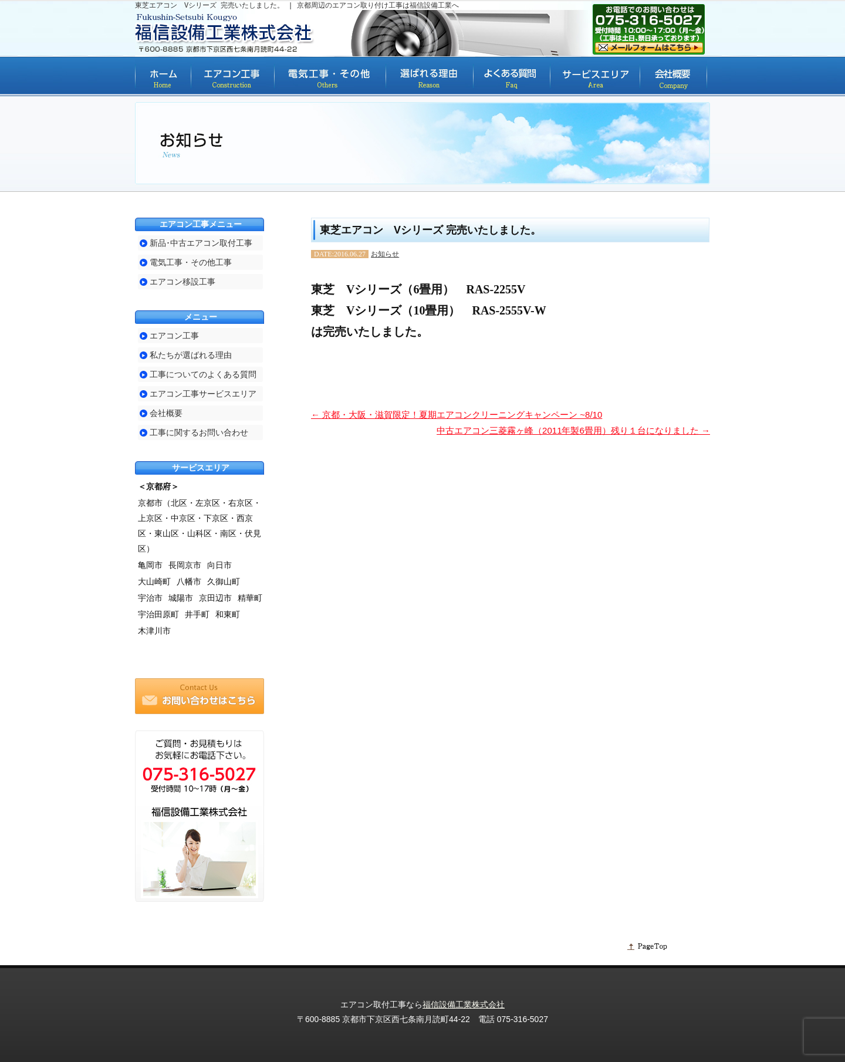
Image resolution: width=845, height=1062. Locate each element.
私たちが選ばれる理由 (191, 355)
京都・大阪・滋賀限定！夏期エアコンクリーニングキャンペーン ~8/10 (456, 415)
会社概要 (166, 413)
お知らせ (385, 254)
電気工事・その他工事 (191, 262)
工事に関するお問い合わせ (199, 432)
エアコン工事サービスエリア (203, 393)
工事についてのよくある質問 (203, 374)
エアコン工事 (174, 335)
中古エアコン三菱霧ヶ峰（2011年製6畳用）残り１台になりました (573, 430)
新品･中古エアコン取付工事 (201, 243)
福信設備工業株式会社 (463, 1004)
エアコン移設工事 (182, 281)
